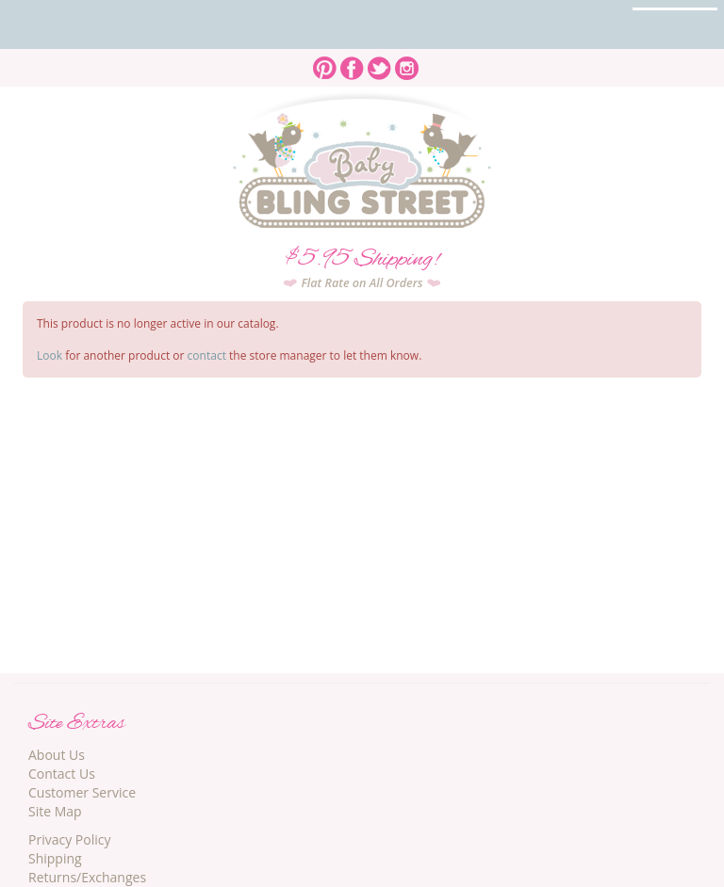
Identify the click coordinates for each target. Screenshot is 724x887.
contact (207, 355)
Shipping (55, 858)
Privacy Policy (69, 839)
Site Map (55, 811)
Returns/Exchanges (87, 877)
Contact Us (61, 773)
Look (49, 355)
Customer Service (82, 792)
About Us (56, 755)
